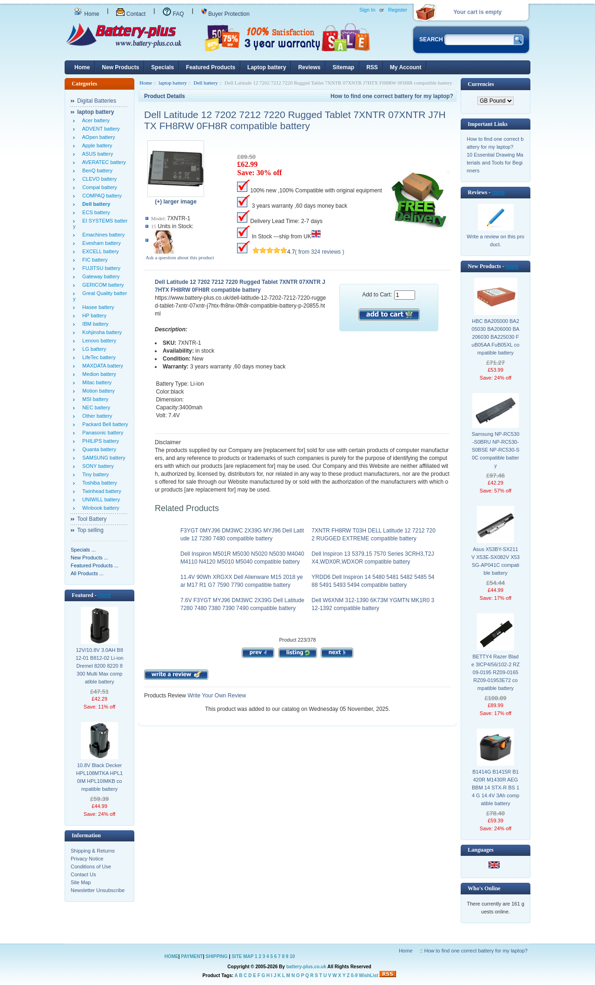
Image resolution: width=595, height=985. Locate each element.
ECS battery (94, 212)
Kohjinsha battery (100, 332)
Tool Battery (91, 519)
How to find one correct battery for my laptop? (392, 96)
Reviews (309, 67)
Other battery (95, 416)
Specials (162, 67)
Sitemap (343, 67)
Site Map (81, 882)
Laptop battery (266, 67)
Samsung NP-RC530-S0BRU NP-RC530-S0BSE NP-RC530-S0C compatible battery (496, 449)
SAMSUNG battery (102, 457)
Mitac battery (95, 382)
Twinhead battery (100, 491)
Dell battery (205, 82)
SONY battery (96, 466)
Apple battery (95, 145)
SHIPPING (216, 956)
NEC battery (94, 407)
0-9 (354, 975)
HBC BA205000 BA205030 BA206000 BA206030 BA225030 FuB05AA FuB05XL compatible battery (496, 336)
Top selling (90, 530)
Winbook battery (99, 508)
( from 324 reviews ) (319, 252)
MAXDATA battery (101, 365)
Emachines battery (102, 234)
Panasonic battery (101, 432)
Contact (130, 14)
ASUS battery (96, 154)
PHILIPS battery (99, 441)
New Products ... (89, 557)
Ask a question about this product (179, 257)
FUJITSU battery (99, 268)
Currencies (481, 84)
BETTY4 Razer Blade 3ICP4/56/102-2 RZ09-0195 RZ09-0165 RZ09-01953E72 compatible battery (495, 672)
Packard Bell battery (103, 424)
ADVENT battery (99, 128)
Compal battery (98, 187)
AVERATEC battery (102, 162)
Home (86, 14)
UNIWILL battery (99, 499)
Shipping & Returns (93, 851)
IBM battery (93, 324)
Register (397, 10)
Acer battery (94, 120)
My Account (406, 67)
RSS (372, 67)
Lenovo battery (97, 340)
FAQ (173, 14)
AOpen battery (97, 137)
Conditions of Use (91, 866)
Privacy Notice (87, 858)
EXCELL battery (99, 251)
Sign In (367, 10)
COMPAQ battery (100, 195)
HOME (171, 956)
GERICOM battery (101, 285)
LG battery (92, 349)
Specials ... (83, 549)
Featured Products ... (95, 565)
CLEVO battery (98, 179)
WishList (368, 975)
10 (292, 956)
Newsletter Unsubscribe (98, 890)
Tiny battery (94, 474)
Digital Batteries (96, 101)
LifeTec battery (97, 357)
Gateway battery (99, 276)
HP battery (92, 315)
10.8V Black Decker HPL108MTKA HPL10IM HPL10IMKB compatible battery (99, 777)
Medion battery (97, 374)
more (104, 595)
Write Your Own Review (216, 695)
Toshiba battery (98, 483)
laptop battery (173, 82)
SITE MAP (242, 956)
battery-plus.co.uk (306, 966)
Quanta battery (97, 449)
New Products (120, 67)
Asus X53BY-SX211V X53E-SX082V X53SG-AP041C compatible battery (495, 561)
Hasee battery (96, 307)
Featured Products (210, 67)
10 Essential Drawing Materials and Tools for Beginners (495, 162)
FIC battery (93, 260)
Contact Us (83, 874)
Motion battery (97, 391)
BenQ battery (95, 170)
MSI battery (93, 399)
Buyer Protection (225, 14)
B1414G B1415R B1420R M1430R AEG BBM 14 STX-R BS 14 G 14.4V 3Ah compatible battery (495, 787)
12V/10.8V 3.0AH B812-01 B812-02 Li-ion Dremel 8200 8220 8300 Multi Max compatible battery (100, 665)
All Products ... (87, 573)
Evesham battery (100, 243)
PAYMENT (192, 956)
